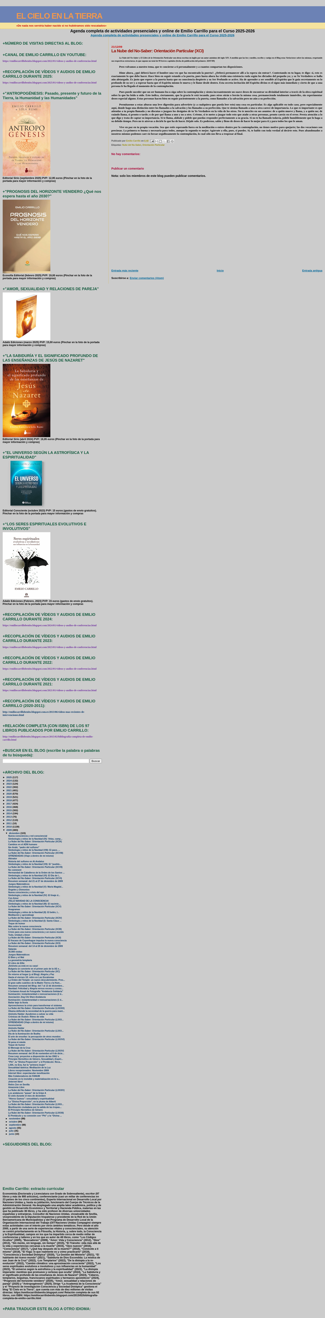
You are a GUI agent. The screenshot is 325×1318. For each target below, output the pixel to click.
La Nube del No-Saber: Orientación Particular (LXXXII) (36, 1113)
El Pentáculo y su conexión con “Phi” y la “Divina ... (35, 1116)
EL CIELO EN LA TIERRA (59, 15)
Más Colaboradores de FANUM (24, 1076)
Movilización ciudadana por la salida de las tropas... (35, 1107)
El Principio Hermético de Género (25, 1110)
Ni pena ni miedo (17, 1042)
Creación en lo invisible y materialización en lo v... (34, 1079)
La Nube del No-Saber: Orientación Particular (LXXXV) (36, 1051)
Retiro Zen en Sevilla (19, 1084)
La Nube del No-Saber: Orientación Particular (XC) (34, 971)
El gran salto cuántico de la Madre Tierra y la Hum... (34, 983)
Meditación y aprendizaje (21, 915)
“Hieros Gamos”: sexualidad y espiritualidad (31, 1099)
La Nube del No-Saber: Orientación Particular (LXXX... (36, 1019)
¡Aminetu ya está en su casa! (23, 966)
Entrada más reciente (124, 270)
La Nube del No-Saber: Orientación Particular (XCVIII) (35, 853)
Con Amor (13, 898)
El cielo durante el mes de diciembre (27, 1096)
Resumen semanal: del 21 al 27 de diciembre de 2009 (35, 881)
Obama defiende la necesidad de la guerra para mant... (36, 1011)
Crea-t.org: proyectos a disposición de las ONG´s (33, 1056)
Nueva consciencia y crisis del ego (26, 892)
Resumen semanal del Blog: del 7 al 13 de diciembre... (36, 986)
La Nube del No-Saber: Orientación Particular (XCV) (34, 906)
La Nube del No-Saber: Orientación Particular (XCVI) (35, 878)
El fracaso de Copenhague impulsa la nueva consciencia (37, 940)
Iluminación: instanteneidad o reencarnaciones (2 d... (35, 994)
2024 (9, 780)
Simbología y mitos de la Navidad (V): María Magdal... (35, 887)
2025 (9, 777)
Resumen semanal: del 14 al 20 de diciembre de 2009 (35, 946)
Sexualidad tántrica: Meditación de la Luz (29, 1067)
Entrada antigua (312, 270)
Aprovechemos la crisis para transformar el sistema (35, 1005)
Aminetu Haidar (16, 1028)
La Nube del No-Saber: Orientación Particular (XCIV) (35, 918)
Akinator (12, 858)
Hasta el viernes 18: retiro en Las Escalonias (31, 977)
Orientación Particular (153, 145)
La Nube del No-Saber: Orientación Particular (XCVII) (35, 867)
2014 (9, 813)
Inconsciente (15, 1025)
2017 (9, 803)
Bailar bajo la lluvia (18, 1002)
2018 (9, 800)
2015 (9, 810)
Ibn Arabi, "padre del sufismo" (23, 847)
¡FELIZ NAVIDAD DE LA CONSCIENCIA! (28, 901)
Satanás (12, 949)
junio (12, 1134)
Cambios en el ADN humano (22, 844)
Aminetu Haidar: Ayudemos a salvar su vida (30, 1014)
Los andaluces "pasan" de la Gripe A (27, 1093)
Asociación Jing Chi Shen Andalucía (27, 997)
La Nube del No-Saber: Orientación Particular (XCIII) (35, 929)
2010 (9, 826)
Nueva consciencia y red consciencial (27, 836)
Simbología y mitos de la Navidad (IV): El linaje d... (34, 895)
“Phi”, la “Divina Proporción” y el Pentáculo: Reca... (35, 1062)
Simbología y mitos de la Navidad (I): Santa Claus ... (35, 921)
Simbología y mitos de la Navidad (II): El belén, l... (33, 912)
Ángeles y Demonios (19, 890)
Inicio (220, 270)
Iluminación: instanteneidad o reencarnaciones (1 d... (35, 1000)
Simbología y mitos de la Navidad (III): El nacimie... (34, 904)
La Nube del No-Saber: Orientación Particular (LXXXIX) (36, 1008)
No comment (14, 870)
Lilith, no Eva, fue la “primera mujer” (27, 1065)
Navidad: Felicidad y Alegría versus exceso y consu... (35, 988)
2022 (9, 787)
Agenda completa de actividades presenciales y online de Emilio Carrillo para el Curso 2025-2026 (162, 35)
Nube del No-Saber (131, 145)
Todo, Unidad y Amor (19, 935)
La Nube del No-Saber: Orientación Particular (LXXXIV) (36, 1090)
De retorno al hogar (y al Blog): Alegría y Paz (31, 974)
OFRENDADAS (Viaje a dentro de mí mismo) (31, 856)
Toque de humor (16, 923)
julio (11, 1131)
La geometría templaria (20, 960)
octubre (13, 1121)
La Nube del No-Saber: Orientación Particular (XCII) (34, 938)
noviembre (15, 1118)
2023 (9, 783)
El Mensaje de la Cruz (19, 1048)
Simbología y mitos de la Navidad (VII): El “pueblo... (35, 864)
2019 (9, 797)
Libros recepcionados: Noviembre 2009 (28, 1070)
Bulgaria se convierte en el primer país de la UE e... (34, 969)
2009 (9, 830)
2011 (9, 823)
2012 (9, 820)
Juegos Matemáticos (19, 884)
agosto (13, 1128)
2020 (9, 793)
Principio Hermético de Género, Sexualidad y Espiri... (35, 1059)
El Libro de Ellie (16, 963)
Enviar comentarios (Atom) (147, 278)
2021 (9, 790)
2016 (9, 807)
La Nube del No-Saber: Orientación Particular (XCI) (34, 943)
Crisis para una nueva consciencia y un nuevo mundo (36, 932)
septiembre (15, 1125)
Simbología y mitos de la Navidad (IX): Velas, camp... (35, 839)
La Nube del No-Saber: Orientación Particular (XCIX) (35, 841)
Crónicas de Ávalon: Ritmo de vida (26, 1017)
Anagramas (14, 909)
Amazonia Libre (16, 1087)
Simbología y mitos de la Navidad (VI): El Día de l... (34, 875)
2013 (9, 816)
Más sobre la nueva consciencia (24, 926)
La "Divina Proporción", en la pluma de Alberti (32, 1101)
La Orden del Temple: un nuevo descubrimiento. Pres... (36, 980)
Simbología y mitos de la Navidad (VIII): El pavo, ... (34, 850)
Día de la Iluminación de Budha (24, 1034)
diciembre (14, 833)
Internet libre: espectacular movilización (29, 1073)
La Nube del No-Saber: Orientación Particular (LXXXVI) (36, 1039)
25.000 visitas (15, 952)
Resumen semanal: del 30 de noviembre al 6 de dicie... (36, 1053)
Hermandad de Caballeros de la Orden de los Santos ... (36, 873)
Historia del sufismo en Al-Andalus (26, 861)
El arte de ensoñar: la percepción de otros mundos (34, 1037)
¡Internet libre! (15, 1082)
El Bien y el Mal (16, 957)
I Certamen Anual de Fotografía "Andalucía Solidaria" (35, 991)
